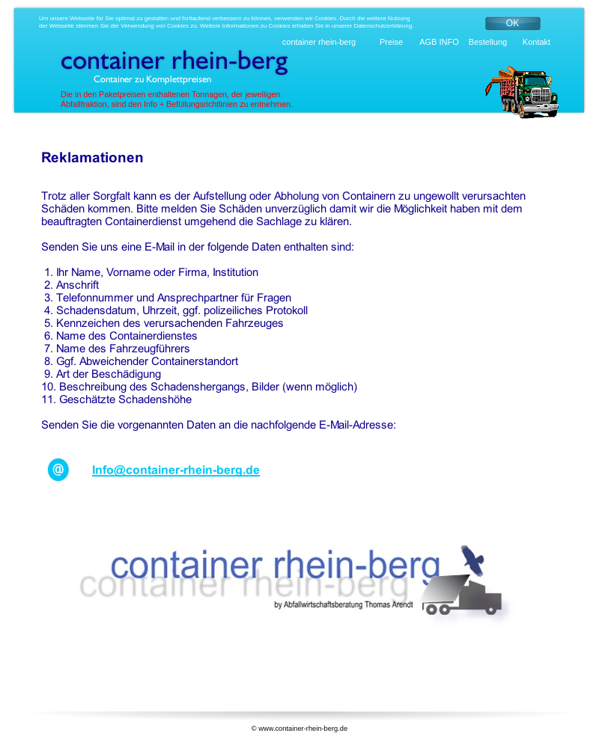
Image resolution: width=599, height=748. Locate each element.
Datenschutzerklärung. (383, 25)
